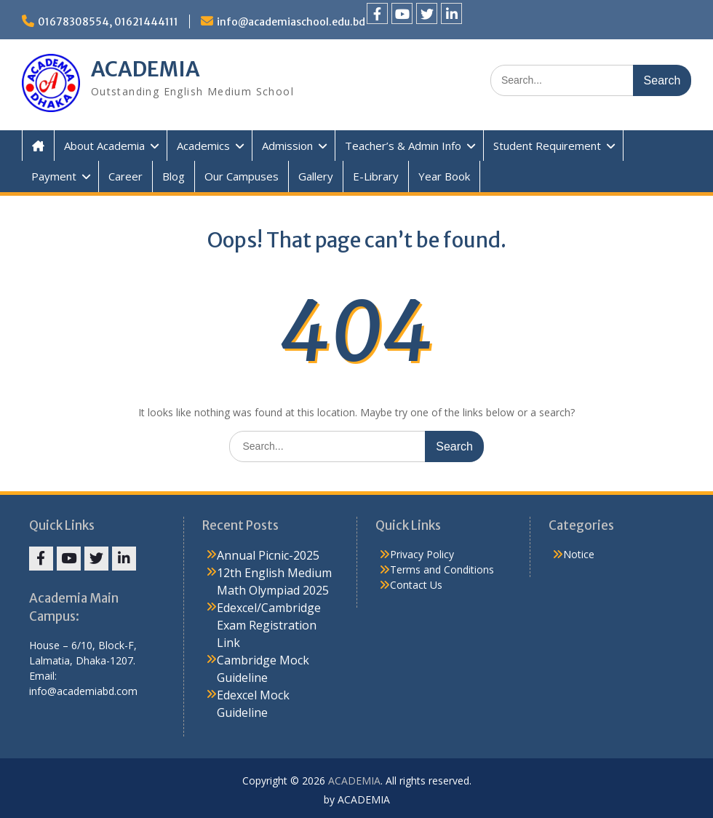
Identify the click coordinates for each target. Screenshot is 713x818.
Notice (578, 554)
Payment (53, 176)
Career (125, 176)
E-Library (376, 176)
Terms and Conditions (442, 569)
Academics (203, 145)
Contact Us (416, 585)
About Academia (104, 145)
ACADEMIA (145, 69)
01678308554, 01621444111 (108, 21)
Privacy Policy (422, 554)
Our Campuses (241, 176)
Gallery (315, 176)
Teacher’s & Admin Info (403, 145)
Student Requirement (547, 145)
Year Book (444, 176)
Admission (287, 145)
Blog (173, 176)
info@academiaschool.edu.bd (291, 21)
